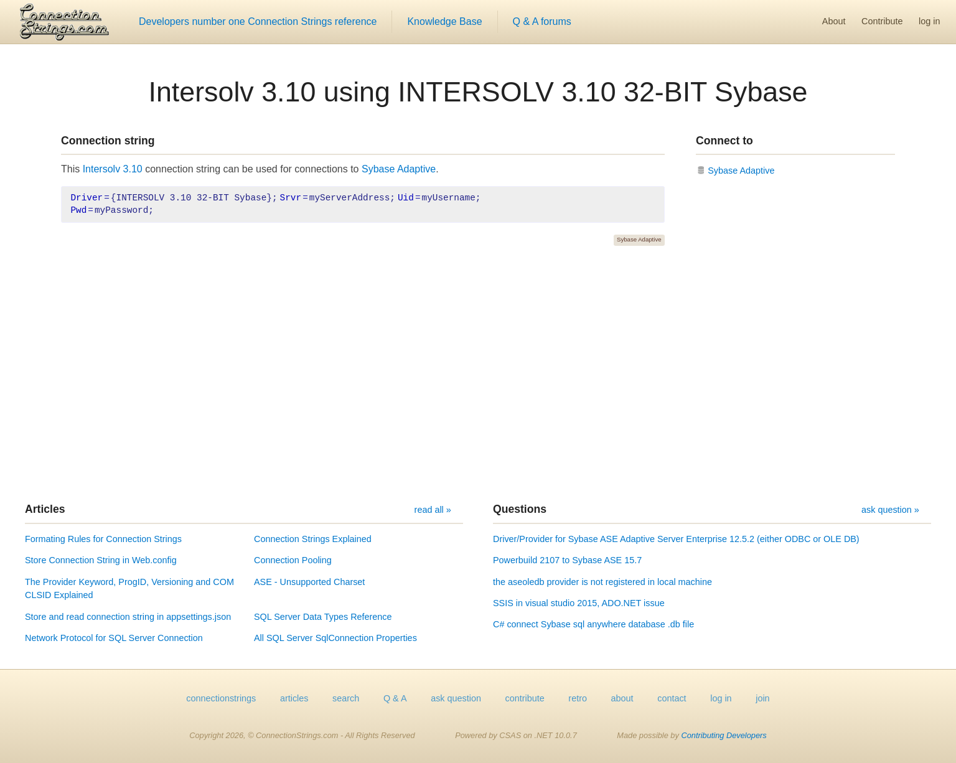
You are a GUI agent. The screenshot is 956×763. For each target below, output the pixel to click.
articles (294, 698)
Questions (519, 509)
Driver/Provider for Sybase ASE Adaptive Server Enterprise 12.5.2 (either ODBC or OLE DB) (676, 539)
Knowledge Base (444, 21)
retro (577, 698)
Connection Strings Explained (313, 539)
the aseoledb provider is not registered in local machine (602, 582)
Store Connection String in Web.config (101, 560)
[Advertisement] (478, 374)
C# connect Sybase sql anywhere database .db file (593, 624)
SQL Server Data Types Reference (323, 617)
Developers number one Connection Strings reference (258, 21)
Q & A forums (542, 21)
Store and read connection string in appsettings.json (128, 617)
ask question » (890, 510)
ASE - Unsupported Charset (309, 582)
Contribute (881, 21)
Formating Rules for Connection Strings (103, 539)
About (834, 21)
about (622, 698)
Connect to (724, 140)
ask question (456, 698)
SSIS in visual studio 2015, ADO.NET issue (579, 603)
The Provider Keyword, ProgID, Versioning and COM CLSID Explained (129, 589)
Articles (45, 509)
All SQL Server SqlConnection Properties (335, 638)
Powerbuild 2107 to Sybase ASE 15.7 (567, 560)
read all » (433, 510)
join (762, 698)
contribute (525, 698)
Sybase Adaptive (399, 169)
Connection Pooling (293, 560)
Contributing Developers (723, 735)
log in (929, 21)
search (345, 698)
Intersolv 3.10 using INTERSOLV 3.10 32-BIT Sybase (477, 91)
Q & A (395, 698)
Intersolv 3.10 (113, 169)
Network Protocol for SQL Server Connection (114, 638)
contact (671, 698)
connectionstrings (221, 698)
